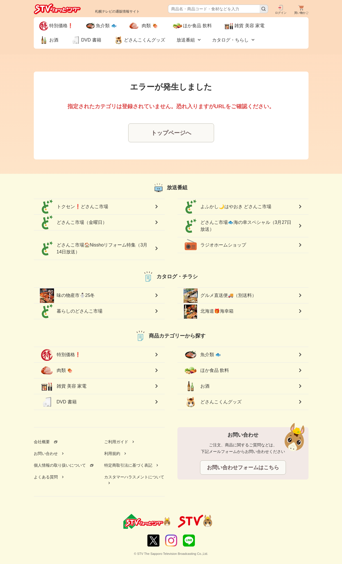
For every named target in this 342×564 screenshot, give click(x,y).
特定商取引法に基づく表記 (128, 465)
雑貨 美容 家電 (63, 386)
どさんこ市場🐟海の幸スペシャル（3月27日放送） (237, 225)
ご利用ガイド (116, 441)
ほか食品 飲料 (206, 370)
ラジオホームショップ (214, 245)
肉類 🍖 (58, 370)
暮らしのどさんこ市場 (70, 311)
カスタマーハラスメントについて (134, 477)
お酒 (196, 386)
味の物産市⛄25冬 (67, 295)
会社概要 (42, 441)
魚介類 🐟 (202, 354)
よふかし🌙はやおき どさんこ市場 (227, 206)
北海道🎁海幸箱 (208, 311)
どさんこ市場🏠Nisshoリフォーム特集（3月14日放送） (93, 248)
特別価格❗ (60, 354)
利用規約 (112, 453)
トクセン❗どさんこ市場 (73, 206)
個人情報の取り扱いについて (60, 465)
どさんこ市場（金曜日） (73, 222)
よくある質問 (46, 477)
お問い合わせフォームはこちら (243, 467)
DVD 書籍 (58, 402)
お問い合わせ (46, 453)
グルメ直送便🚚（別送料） (219, 295)
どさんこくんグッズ (212, 402)
